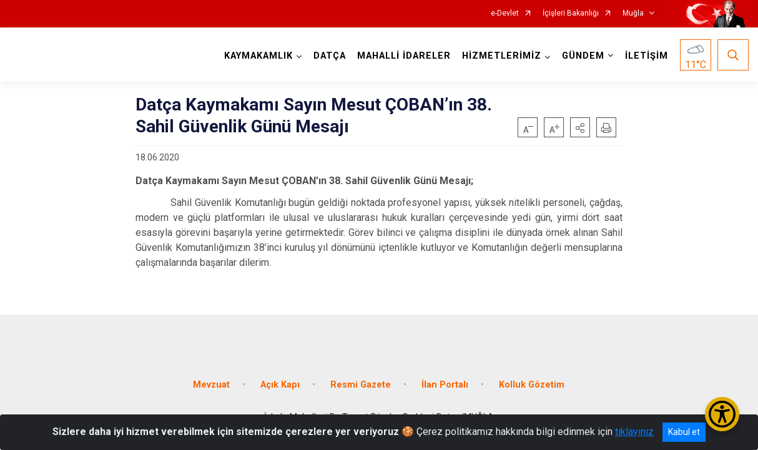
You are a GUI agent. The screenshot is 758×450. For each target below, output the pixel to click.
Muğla (633, 13)
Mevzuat (211, 384)
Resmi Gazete (360, 384)
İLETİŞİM (646, 56)
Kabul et (684, 432)
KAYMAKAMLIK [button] (258, 56)
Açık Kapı (280, 384)
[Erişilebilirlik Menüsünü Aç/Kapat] (722, 414)
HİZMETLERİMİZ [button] (501, 56)
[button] (580, 127)
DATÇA (329, 56)
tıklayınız (634, 432)
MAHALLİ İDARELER (404, 56)
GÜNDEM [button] (583, 56)
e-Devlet (505, 13)
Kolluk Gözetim (531, 384)
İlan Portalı (444, 384)
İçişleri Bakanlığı (571, 13)
